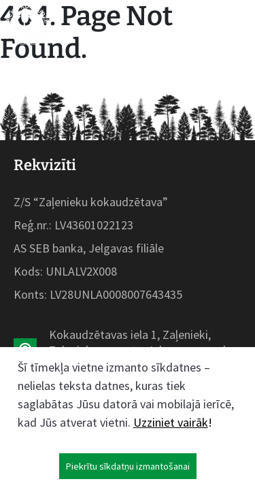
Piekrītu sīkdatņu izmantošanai (128, 466)
